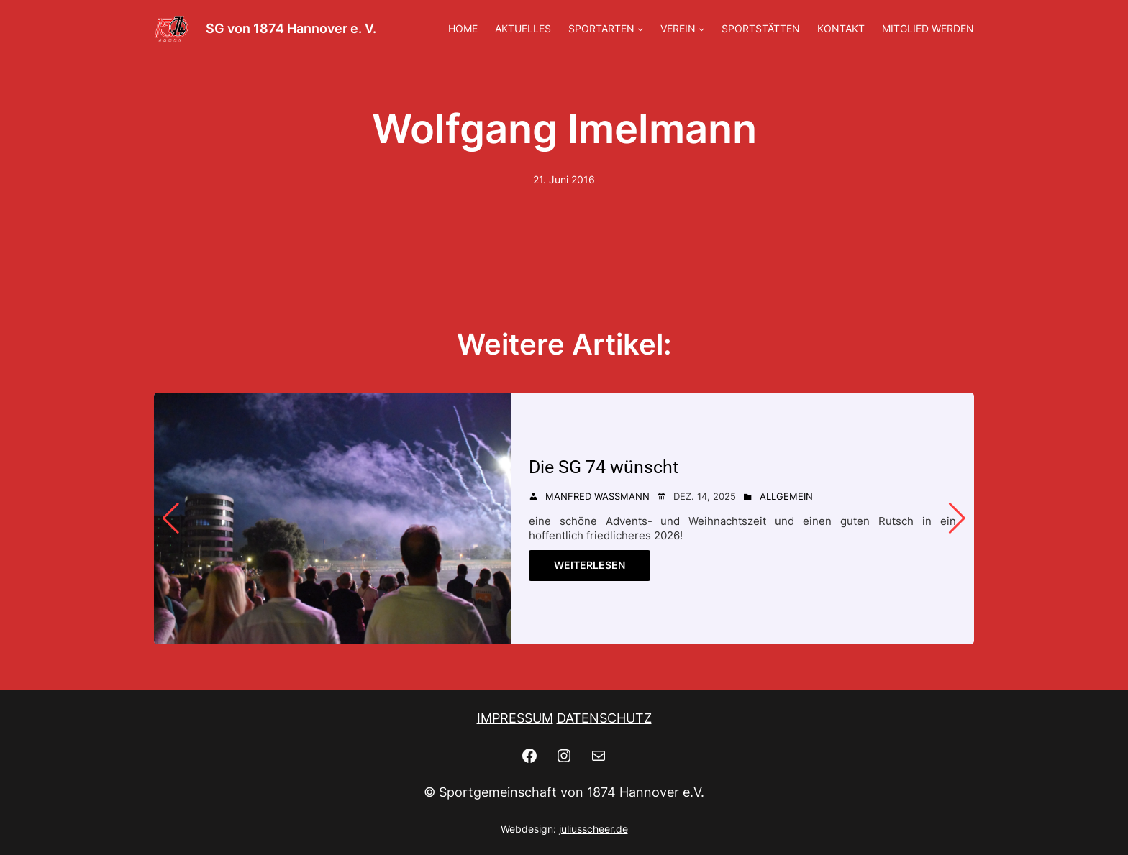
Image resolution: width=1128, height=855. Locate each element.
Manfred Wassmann (597, 496)
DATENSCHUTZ (604, 718)
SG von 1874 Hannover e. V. (291, 28)
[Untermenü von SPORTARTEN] (640, 29)
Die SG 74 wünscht (603, 467)
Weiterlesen (589, 565)
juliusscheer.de (593, 829)
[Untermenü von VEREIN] (701, 29)
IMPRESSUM (515, 718)
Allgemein (786, 496)
